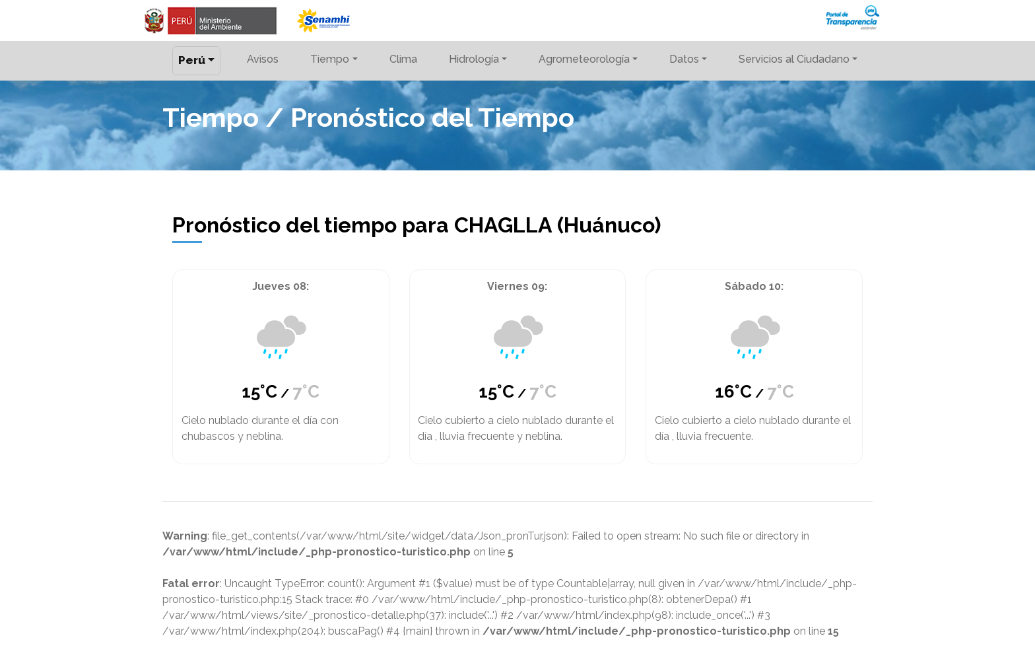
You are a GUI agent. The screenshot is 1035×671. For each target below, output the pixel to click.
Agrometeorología (584, 59)
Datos (684, 59)
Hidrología (474, 59)
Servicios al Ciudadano (794, 59)
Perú (191, 60)
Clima (403, 59)
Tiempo (329, 59)
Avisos (263, 59)
